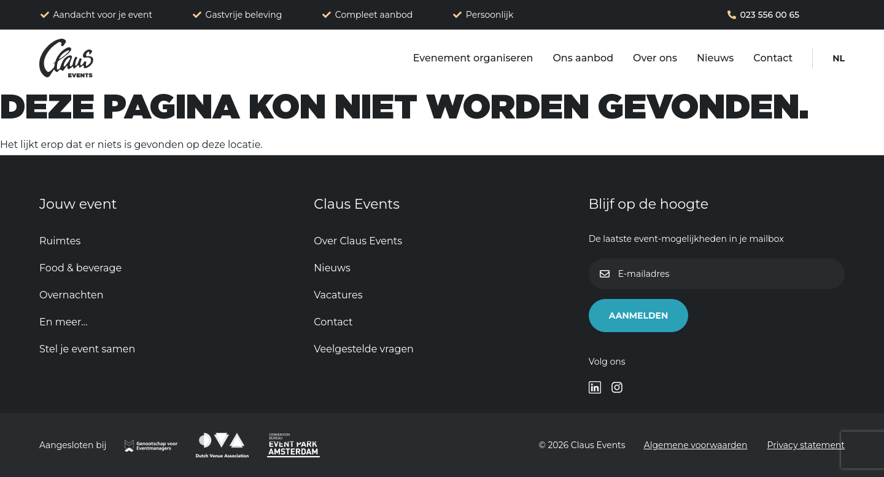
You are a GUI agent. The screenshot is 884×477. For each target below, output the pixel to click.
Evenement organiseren (473, 58)
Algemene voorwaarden (696, 445)
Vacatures (338, 295)
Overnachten (71, 295)
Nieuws (715, 58)
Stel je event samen (87, 349)
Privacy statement (806, 445)
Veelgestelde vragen (364, 349)
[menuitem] (838, 58)
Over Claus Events (358, 241)
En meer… (63, 322)
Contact (773, 58)
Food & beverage (80, 268)
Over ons (655, 58)
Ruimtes (59, 241)
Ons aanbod (582, 58)
